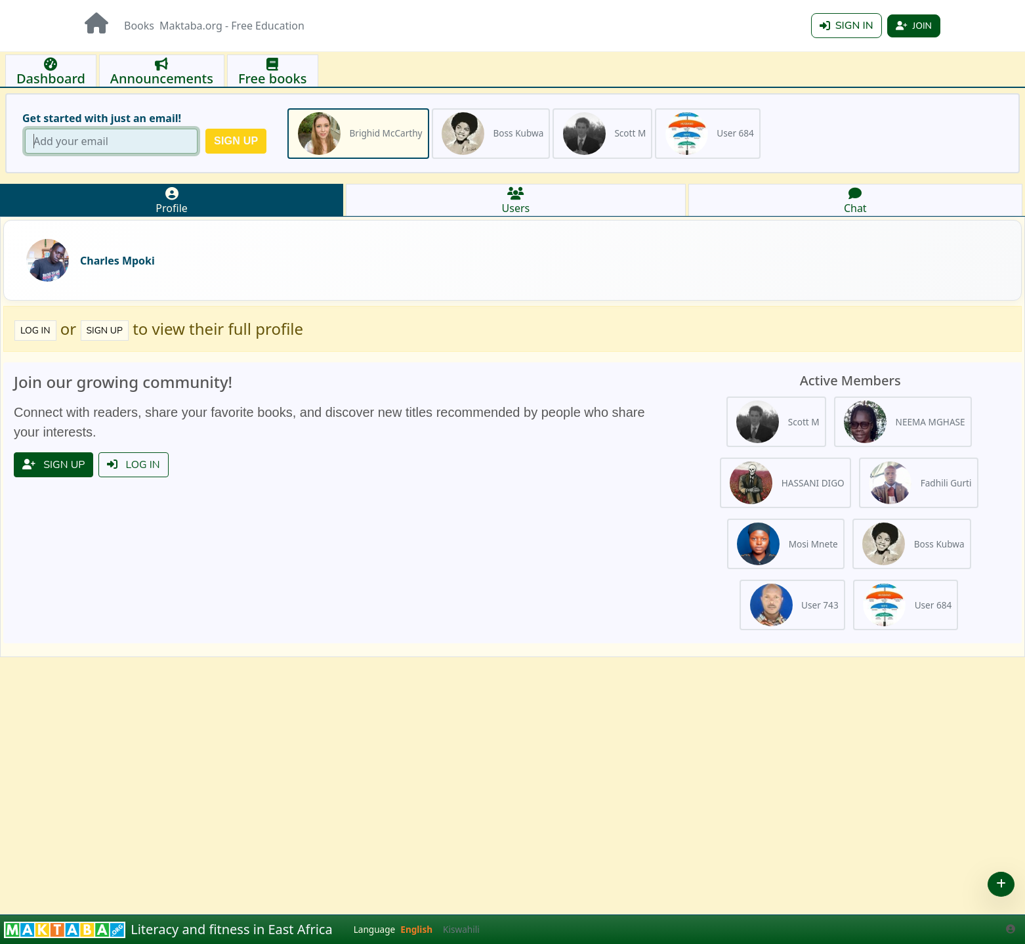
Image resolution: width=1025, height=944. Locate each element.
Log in (35, 330)
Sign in (846, 25)
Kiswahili (461, 929)
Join (914, 26)
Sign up (105, 330)
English (416, 929)
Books (139, 25)
